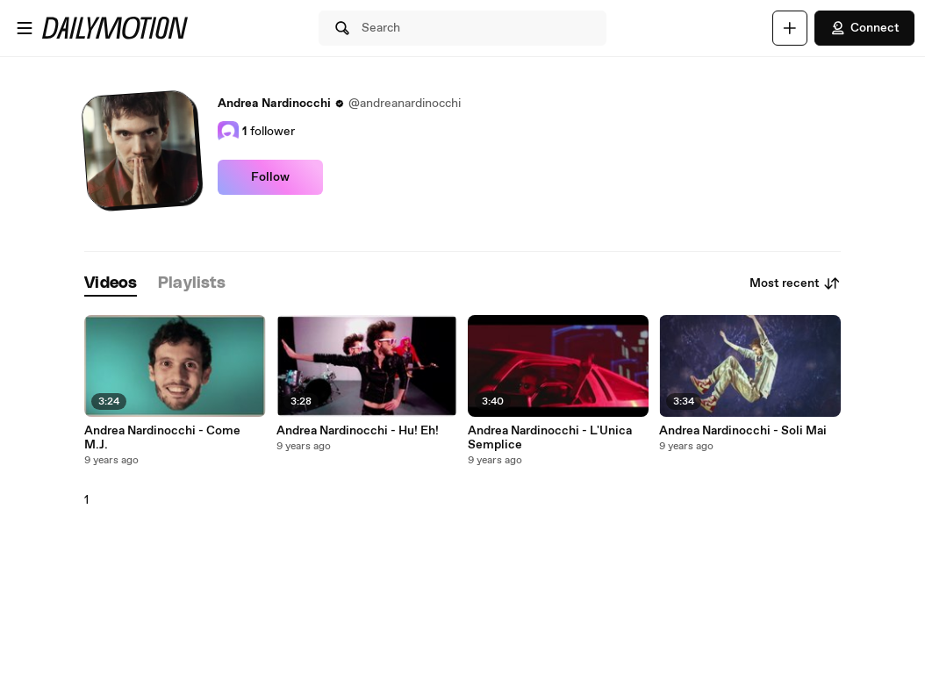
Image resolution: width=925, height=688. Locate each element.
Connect (864, 28)
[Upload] (789, 28)
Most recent (795, 283)
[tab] (110, 284)
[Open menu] (25, 28)
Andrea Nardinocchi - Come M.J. (162, 438)
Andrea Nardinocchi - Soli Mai (743, 431)
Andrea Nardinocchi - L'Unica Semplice (550, 438)
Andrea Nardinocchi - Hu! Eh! (357, 431)
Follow (270, 177)
